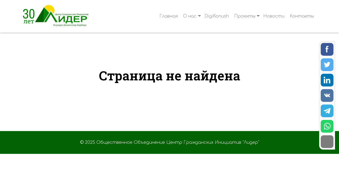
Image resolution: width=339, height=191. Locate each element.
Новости (273, 16)
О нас (190, 16)
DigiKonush (216, 16)
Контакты (302, 16)
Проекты (244, 16)
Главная (168, 16)
